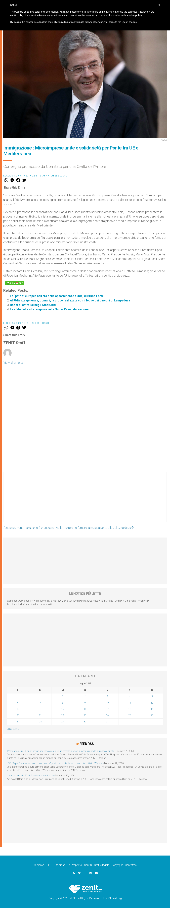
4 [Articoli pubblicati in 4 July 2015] (129, 696)
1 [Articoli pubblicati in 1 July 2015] (62, 696)
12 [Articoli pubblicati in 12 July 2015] (152, 702)
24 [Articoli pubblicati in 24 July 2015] (107, 715)
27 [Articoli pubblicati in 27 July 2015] (18, 721)
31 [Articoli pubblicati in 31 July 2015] (107, 721)
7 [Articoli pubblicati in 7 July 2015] (40, 702)
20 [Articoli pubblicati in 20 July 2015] (18, 715)
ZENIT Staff (39, 175)
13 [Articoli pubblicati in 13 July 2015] (18, 709)
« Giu (9, 729)
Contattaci (131, 865)
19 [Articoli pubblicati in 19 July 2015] (152, 709)
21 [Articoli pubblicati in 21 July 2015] (40, 715)
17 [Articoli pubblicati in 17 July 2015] (107, 709)
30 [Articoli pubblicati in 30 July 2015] (85, 721)
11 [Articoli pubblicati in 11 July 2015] (129, 702)
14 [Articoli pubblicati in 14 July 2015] (40, 709)
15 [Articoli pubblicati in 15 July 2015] (62, 709)
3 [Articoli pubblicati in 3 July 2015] (107, 696)
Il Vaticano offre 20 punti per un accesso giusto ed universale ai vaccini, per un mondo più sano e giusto (61, 751)
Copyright (117, 865)
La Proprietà (75, 865)
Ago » (16, 729)
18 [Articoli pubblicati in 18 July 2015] (129, 709)
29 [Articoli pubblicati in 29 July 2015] (62, 721)
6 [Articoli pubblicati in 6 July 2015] (18, 702)
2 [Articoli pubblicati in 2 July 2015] (85, 696)
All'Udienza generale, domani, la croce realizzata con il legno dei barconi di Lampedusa (70, 300)
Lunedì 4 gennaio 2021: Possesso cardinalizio (31, 775)
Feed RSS (87, 744)
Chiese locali (58, 175)
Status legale (101, 865)
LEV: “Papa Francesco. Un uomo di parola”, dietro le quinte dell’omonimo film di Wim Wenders (55, 763)
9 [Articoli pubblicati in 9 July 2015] (85, 702)
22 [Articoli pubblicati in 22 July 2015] (62, 715)
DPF (49, 865)
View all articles (13, 362)
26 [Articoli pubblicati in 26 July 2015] (152, 715)
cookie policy (134, 15)
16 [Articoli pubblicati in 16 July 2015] (85, 709)
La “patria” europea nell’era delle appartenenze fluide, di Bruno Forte (57, 296)
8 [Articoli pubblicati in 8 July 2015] (62, 702)
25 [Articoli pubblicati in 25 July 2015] (129, 715)
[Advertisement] (85, 500)
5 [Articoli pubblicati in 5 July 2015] (152, 696)
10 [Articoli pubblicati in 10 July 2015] (107, 702)
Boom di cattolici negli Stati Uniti (33, 305)
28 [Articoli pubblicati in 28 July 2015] (40, 721)
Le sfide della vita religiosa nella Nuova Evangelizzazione (49, 309)
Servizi (88, 865)
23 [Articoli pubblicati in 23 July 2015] (85, 715)
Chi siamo (38, 865)
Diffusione (59, 865)
